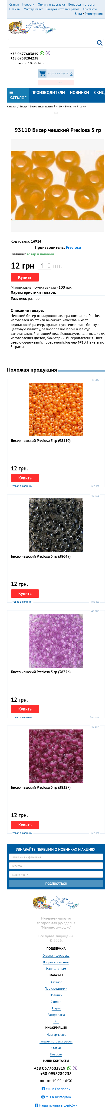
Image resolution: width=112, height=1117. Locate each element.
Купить (24, 277)
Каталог (18, 95)
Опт (56, 1021)
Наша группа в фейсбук (56, 1105)
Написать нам (56, 969)
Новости (28, 4)
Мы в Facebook (56, 1088)
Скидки (56, 1002)
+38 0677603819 (30, 53)
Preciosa (73, 247)
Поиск (100, 43)
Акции (56, 1008)
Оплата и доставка (51, 4)
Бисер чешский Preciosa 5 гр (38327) (40, 787)
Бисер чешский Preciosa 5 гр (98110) (40, 440)
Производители (48, 92)
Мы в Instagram (56, 1097)
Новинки (79, 92)
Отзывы (14, 9)
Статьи (14, 4)
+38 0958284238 (24, 58)
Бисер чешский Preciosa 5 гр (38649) (40, 556)
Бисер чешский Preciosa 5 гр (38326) (40, 672)
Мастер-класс (33, 9)
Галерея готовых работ (62, 9)
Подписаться (56, 884)
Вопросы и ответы (81, 4)
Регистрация (94, 14)
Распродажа (56, 1015)
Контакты (90, 9)
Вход (78, 14)
